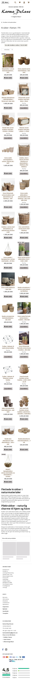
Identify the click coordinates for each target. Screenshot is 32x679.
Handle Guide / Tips (7, 574)
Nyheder (5, 609)
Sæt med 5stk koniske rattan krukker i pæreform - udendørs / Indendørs (24, 410)
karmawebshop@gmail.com (10, 632)
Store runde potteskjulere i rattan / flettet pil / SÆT (8, 160)
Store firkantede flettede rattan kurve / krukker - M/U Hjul (24, 348)
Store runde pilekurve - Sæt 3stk (8, 288)
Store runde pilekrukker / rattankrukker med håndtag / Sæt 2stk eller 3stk (24, 196)
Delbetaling (5, 579)
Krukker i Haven (8, 637)
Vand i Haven (7, 639)
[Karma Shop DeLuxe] (16, 11)
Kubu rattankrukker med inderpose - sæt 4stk (8, 410)
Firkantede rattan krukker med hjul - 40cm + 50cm (24, 99)
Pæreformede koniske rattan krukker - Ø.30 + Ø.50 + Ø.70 (23, 379)
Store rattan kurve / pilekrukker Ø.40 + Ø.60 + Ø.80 (24, 259)
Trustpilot (5, 613)
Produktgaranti (6, 585)
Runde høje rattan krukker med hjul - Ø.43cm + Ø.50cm (8, 129)
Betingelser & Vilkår (7, 582)
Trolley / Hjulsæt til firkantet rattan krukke (8, 378)
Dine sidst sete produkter (9, 538)
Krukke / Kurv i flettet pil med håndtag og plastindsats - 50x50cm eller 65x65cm (24, 162)
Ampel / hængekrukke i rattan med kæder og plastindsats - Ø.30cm (8, 472)
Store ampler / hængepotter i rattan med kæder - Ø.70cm (8, 259)
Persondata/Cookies (8, 584)
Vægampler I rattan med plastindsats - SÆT (8, 70)
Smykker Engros (6, 581)
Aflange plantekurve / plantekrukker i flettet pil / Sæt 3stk (8, 99)
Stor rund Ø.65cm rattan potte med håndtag (24, 228)
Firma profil (5, 577)
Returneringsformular (8, 576)
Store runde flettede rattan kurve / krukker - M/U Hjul (24, 318)
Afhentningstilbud (9, 641)
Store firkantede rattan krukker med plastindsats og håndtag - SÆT (8, 195)
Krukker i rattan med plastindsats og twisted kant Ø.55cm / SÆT (8, 229)
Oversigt (5, 587)
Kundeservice (6, 569)
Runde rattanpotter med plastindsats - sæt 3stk (8, 318)
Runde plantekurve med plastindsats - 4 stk (24, 440)
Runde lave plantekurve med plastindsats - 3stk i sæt (8, 441)
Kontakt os (5, 571)
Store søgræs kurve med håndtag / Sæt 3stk (24, 70)
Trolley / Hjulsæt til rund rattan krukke (8, 347)
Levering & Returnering (8, 572)
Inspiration (6, 606)
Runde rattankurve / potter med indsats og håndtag (24, 289)
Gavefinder (6, 611)
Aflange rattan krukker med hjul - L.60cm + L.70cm (24, 129)
